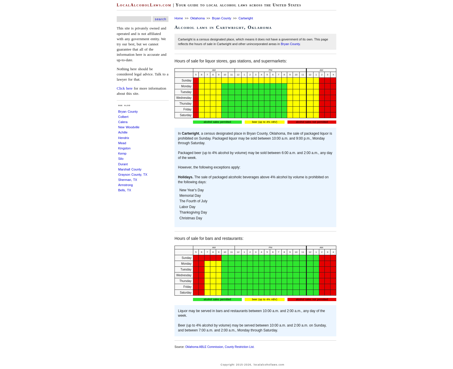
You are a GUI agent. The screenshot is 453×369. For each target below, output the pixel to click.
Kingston (124, 148)
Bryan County (128, 111)
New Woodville (129, 127)
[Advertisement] (17, 86)
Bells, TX (124, 190)
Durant (123, 164)
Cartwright (245, 18)
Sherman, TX (127, 179)
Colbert (123, 116)
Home (178, 18)
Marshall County (130, 169)
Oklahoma (197, 18)
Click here (125, 88)
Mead (122, 143)
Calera (122, 122)
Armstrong (125, 185)
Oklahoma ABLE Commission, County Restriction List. (220, 346)
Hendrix (123, 138)
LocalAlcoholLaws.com (144, 5)
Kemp (122, 153)
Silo (120, 158)
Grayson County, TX (132, 174)
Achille (122, 132)
